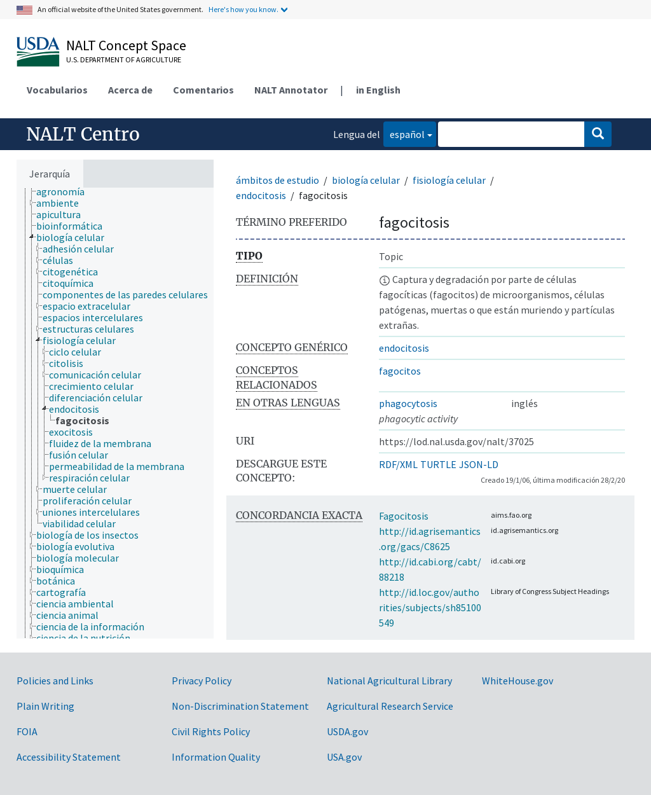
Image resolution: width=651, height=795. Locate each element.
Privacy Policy (201, 680)
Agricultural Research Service (390, 706)
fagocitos (400, 370)
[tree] (115, 413)
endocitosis (261, 195)
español (404, 133)
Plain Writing (45, 706)
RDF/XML (398, 464)
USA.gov (344, 756)
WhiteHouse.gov (517, 680)
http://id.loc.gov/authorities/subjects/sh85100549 (430, 607)
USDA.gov (347, 731)
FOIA (27, 731)
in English (378, 89)
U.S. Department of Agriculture (123, 59)
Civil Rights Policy (211, 731)
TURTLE (438, 464)
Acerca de (130, 89)
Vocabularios (57, 89)
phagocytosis (408, 403)
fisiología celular (449, 180)
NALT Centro (83, 134)
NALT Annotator (290, 89)
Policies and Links (55, 680)
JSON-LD (478, 464)
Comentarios (203, 89)
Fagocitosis (403, 515)
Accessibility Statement (69, 756)
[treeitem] (66, 191)
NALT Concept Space (126, 45)
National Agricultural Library (389, 680)
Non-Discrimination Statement (240, 706)
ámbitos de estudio (277, 180)
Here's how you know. (243, 9)
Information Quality (216, 756)
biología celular (366, 180)
